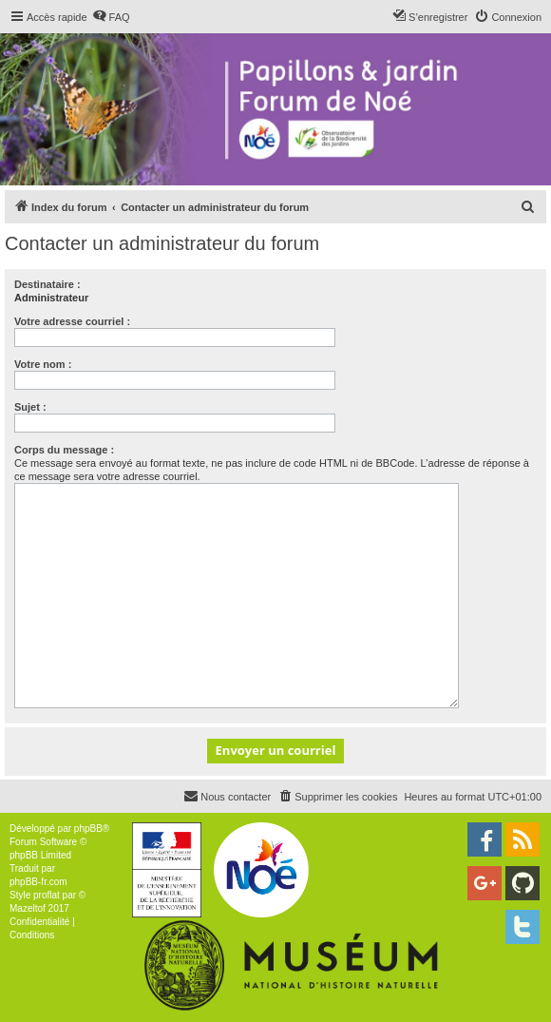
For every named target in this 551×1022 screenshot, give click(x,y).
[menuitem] (111, 17)
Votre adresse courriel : (72, 321)
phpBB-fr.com (38, 882)
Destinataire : (47, 284)
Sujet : (30, 407)
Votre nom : (42, 364)
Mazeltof (28, 908)
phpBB (88, 828)
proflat (46, 895)
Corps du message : (64, 449)
